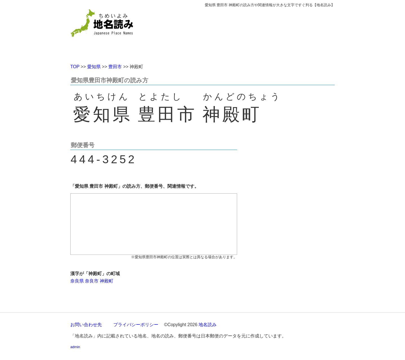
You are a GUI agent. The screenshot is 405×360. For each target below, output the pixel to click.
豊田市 (115, 66)
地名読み (208, 324)
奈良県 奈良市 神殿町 (91, 281)
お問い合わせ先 (86, 324)
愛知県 (94, 66)
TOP (74, 66)
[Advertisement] (243, 33)
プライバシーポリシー (135, 324)
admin (75, 347)
